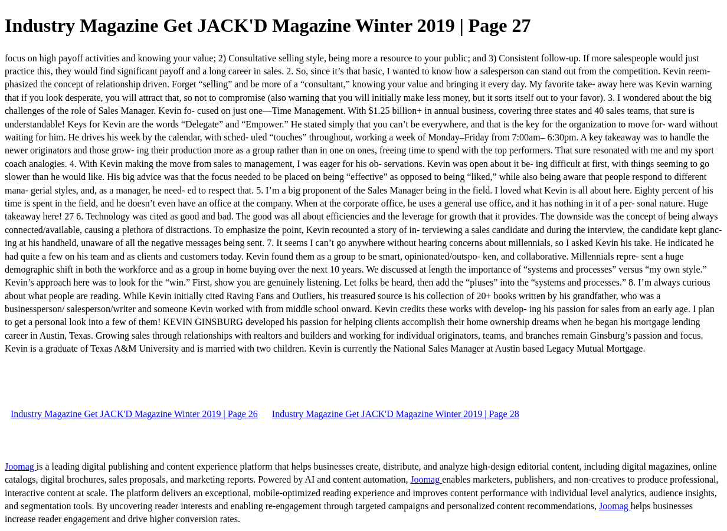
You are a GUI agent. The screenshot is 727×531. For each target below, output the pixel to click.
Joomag (21, 466)
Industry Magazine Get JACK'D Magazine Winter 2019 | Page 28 (395, 414)
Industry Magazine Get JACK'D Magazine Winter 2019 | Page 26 (134, 414)
